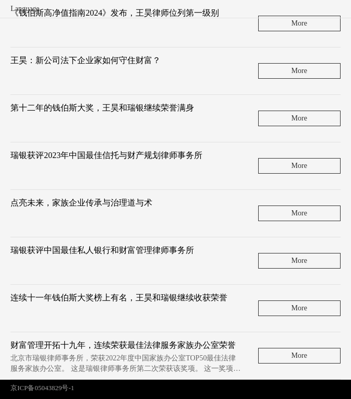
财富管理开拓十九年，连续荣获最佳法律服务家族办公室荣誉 (123, 345)
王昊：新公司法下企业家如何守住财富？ (85, 60)
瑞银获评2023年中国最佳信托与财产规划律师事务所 (106, 155)
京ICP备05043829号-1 (42, 388)
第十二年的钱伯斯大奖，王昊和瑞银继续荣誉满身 (102, 107)
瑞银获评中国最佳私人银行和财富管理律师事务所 (102, 250)
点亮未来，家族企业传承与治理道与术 (81, 202)
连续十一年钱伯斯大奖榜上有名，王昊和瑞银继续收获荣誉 (118, 297)
